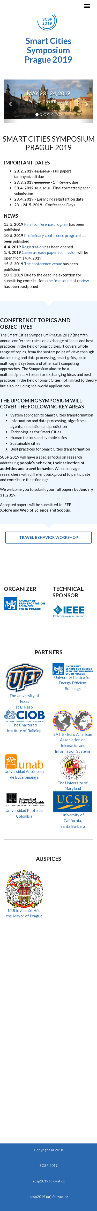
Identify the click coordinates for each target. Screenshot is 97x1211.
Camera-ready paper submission (49, 252)
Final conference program (46, 224)
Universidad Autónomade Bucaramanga (24, 769)
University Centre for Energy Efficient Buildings (73, 678)
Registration (33, 246)
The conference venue (43, 263)
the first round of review (68, 280)
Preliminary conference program (52, 235)
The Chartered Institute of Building (24, 723)
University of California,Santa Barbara (72, 814)
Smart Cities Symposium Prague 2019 (48, 50)
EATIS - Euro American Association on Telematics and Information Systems (73, 735)
